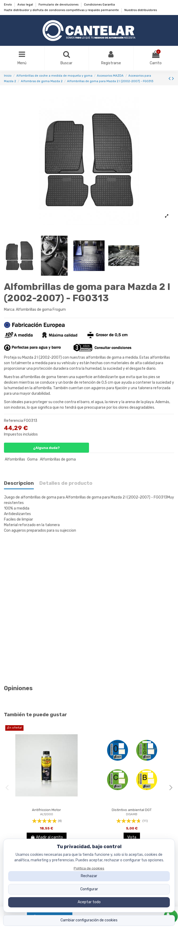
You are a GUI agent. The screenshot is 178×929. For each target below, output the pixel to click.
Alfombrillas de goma (58, 459)
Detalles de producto (65, 483)
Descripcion (19, 483)
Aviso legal (25, 4)
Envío (8, 4)
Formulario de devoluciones (59, 4)
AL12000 (46, 814)
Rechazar (89, 876)
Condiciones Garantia (99, 4)
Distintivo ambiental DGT (132, 810)
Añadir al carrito (46, 837)
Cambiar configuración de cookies (89, 920)
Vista (131, 837)
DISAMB (131, 814)
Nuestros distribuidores (140, 10)
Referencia (13, 420)
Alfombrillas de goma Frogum (41, 309)
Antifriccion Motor (46, 810)
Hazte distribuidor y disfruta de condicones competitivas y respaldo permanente (62, 10)
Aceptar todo (89, 902)
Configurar (89, 889)
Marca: (9, 309)
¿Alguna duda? (46, 448)
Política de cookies (89, 868)
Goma (32, 459)
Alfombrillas (15, 459)
